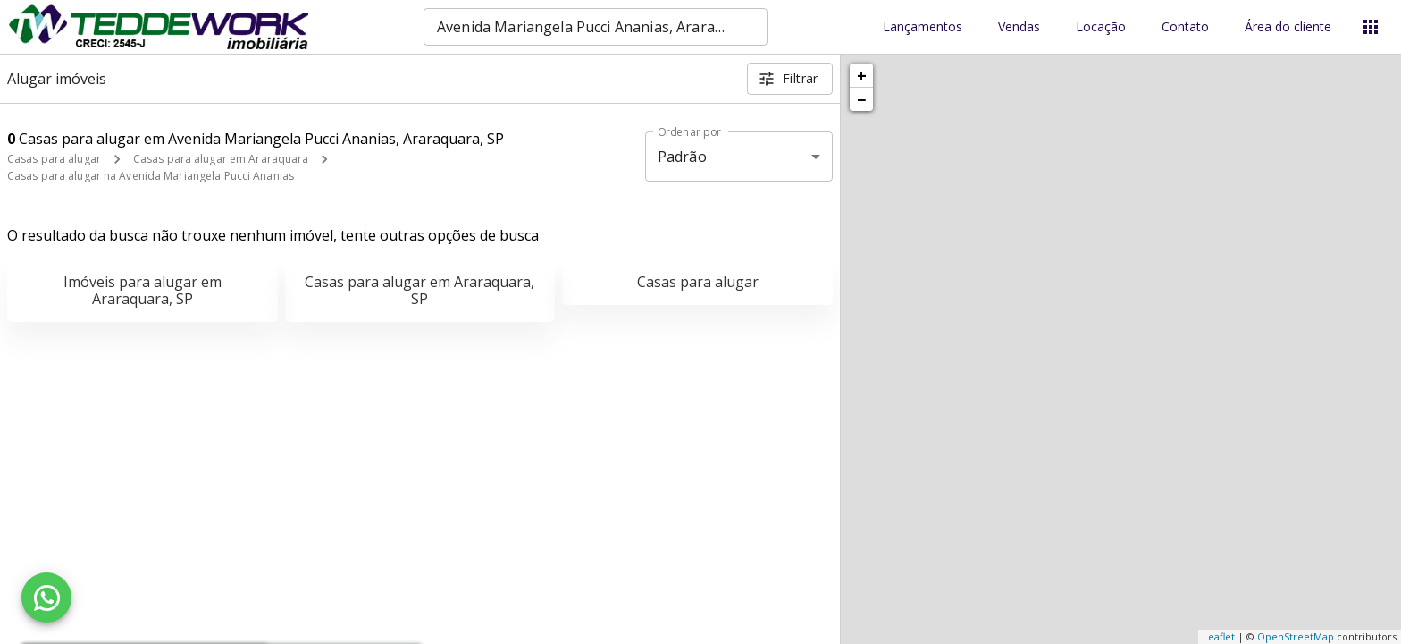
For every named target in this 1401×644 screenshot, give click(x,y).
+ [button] (862, 75)
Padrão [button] (682, 156)
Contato (1185, 27)
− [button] (861, 99)
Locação (1101, 27)
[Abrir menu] (1370, 26)
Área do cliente (1288, 27)
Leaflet (1219, 636)
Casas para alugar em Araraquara (221, 158)
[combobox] (596, 27)
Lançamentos (922, 27)
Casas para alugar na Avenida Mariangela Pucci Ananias (150, 175)
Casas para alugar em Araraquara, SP (419, 290)
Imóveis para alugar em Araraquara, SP (142, 290)
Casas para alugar (54, 158)
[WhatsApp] (46, 597)
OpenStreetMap (1295, 636)
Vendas (1019, 27)
